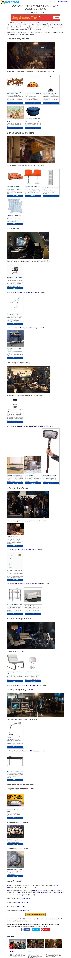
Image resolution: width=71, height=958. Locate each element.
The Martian (49, 950)
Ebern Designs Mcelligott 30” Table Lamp (26, 685)
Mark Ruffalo (16, 892)
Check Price (15, 102)
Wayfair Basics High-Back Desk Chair (25, 292)
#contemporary (22, 924)
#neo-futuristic (32, 926)
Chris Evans (52, 890)
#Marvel (51, 924)
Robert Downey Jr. (36, 890)
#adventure (10, 926)
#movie (9, 924)
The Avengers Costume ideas (35, 914)
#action (57, 924)
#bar (45, 926)
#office (39, 924)
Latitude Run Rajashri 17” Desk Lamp (25, 328)
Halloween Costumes (63, 1)
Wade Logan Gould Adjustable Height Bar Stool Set (29, 426)
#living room (32, 924)
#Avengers (45, 924)
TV (54, 1)
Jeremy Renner (23, 895)
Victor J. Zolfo (21, 906)
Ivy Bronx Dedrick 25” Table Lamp (24, 549)
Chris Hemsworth (42, 892)
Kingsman (30, 951)
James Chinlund (25, 898)
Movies (50, 1)
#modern (14, 924)
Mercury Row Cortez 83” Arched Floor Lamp (27, 583)
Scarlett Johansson (57, 892)
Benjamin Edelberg (22, 902)
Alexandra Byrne (24, 910)
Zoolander (12, 951)
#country (40, 926)
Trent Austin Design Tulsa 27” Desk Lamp (27, 751)
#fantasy (17, 926)
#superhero (24, 926)
